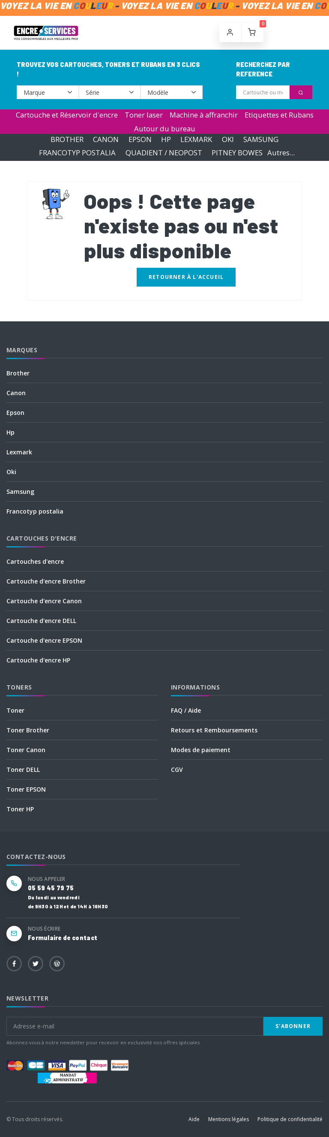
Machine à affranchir (204, 115)
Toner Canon (25, 750)
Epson (15, 412)
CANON (106, 139)
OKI (228, 139)
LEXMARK (196, 139)
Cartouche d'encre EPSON (44, 640)
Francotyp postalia (34, 511)
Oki (11, 472)
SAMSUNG (260, 139)
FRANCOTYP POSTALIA (77, 152)
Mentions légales (228, 1119)
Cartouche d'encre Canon (44, 601)
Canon (16, 393)
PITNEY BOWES (237, 152)
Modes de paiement (200, 750)
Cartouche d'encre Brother (46, 581)
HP (166, 139)
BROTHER (67, 139)
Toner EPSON (26, 789)
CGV (177, 769)
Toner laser (144, 115)
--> (48, 92)
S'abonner (293, 1026)
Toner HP (20, 809)
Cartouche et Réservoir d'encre (67, 115)
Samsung (20, 491)
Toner (15, 710)
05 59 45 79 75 (51, 888)
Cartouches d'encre (35, 561)
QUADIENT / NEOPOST (164, 152)
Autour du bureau (164, 128)
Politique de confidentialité (290, 1119)
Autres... (281, 152)
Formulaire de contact (62, 937)
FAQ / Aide (186, 710)
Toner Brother (27, 730)
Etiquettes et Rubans (279, 115)
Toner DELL (23, 769)
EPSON (140, 139)
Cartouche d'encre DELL (41, 621)
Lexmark (19, 452)
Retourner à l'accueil (186, 277)
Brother (18, 373)
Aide (194, 1119)
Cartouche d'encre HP (38, 660)
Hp (10, 432)
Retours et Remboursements (214, 730)
